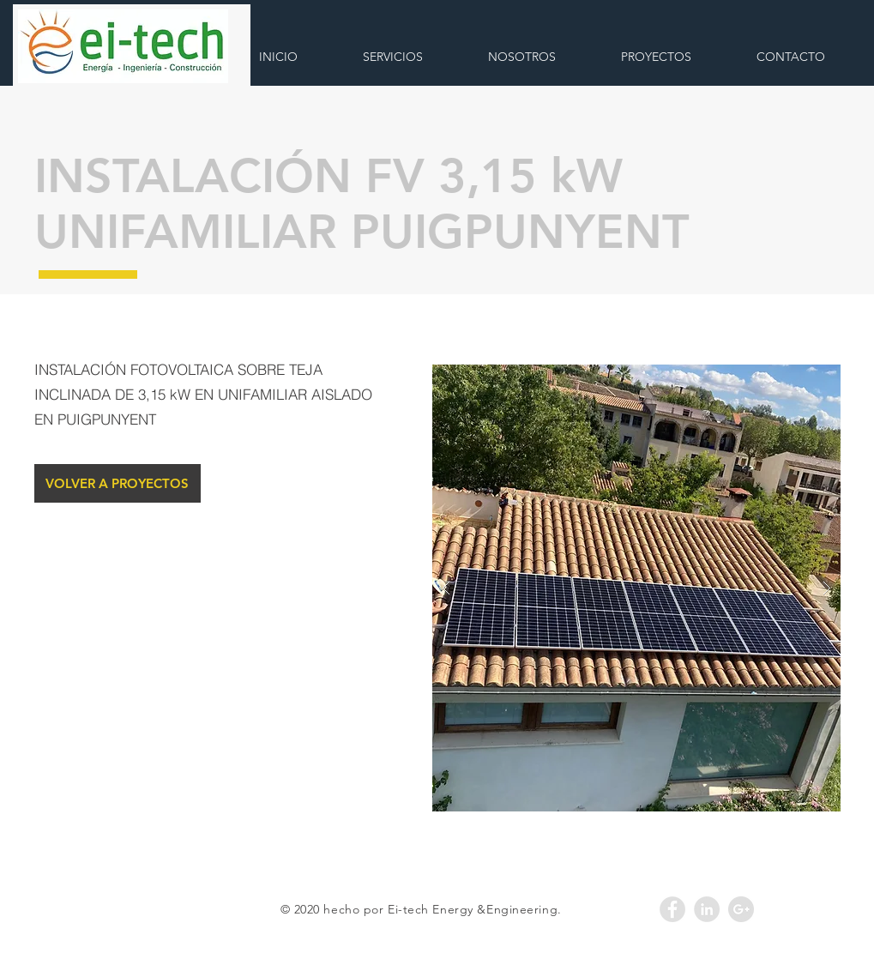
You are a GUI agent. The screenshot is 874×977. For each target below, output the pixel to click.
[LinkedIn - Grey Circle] (707, 909)
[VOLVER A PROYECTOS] (117, 483)
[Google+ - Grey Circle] (741, 909)
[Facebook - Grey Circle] (672, 909)
